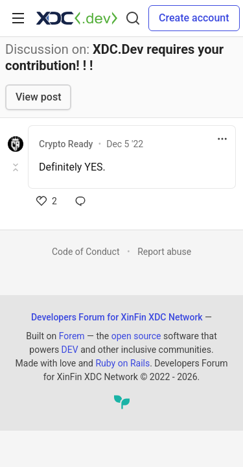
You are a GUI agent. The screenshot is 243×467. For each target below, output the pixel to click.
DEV (70, 349)
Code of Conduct (86, 251)
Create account (194, 18)
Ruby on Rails (122, 363)
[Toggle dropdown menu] (222, 138)
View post (38, 97)
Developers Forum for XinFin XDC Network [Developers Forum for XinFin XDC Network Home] (117, 317)
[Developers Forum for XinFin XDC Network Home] (76, 18)
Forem (72, 336)
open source (136, 336)
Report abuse (164, 251)
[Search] (133, 18)
